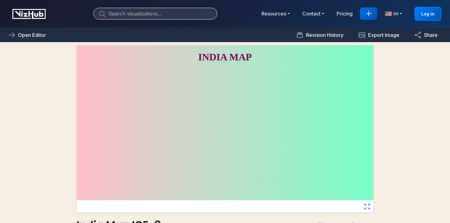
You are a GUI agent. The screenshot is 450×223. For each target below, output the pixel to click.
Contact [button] (311, 14)
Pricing (345, 14)
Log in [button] (428, 13)
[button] (378, 35)
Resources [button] (273, 14)
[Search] (155, 14)
